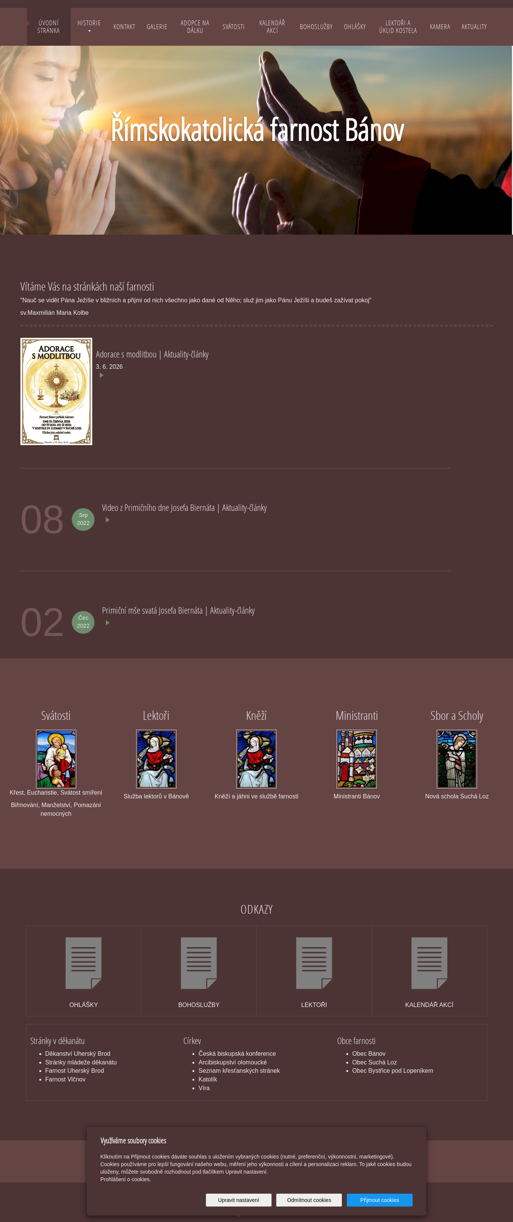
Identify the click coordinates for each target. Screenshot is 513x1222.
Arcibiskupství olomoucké (232, 1062)
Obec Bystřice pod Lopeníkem (392, 1070)
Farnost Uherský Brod (74, 1070)
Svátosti (234, 26)
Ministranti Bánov (356, 796)
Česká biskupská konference (237, 1053)
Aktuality (474, 26)
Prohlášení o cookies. (126, 1179)
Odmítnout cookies (321, 1200)
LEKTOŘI (314, 1005)
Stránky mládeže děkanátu (81, 1062)
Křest (16, 792)
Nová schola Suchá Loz (457, 796)
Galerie (157, 26)
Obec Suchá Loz (374, 1062)
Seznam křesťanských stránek (239, 1070)
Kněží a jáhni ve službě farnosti (256, 796)
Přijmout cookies (383, 1200)
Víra (203, 1088)
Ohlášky (355, 26)
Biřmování (24, 805)
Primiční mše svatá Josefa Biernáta (153, 610)
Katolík (207, 1079)
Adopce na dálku (195, 27)
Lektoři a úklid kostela (398, 27)
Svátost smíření (81, 792)
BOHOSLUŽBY (198, 1005)
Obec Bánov (369, 1053)
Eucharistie (42, 792)
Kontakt (124, 26)
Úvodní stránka (48, 27)
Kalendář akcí (272, 27)
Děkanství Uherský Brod (78, 1053)
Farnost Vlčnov (65, 1079)
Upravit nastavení (258, 1200)
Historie (89, 25)
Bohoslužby (316, 26)
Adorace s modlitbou (127, 354)
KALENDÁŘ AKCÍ (429, 1005)
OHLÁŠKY (84, 1005)
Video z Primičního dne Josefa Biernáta (159, 507)
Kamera (440, 26)
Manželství (56, 805)
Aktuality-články (186, 354)
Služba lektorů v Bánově (156, 796)
